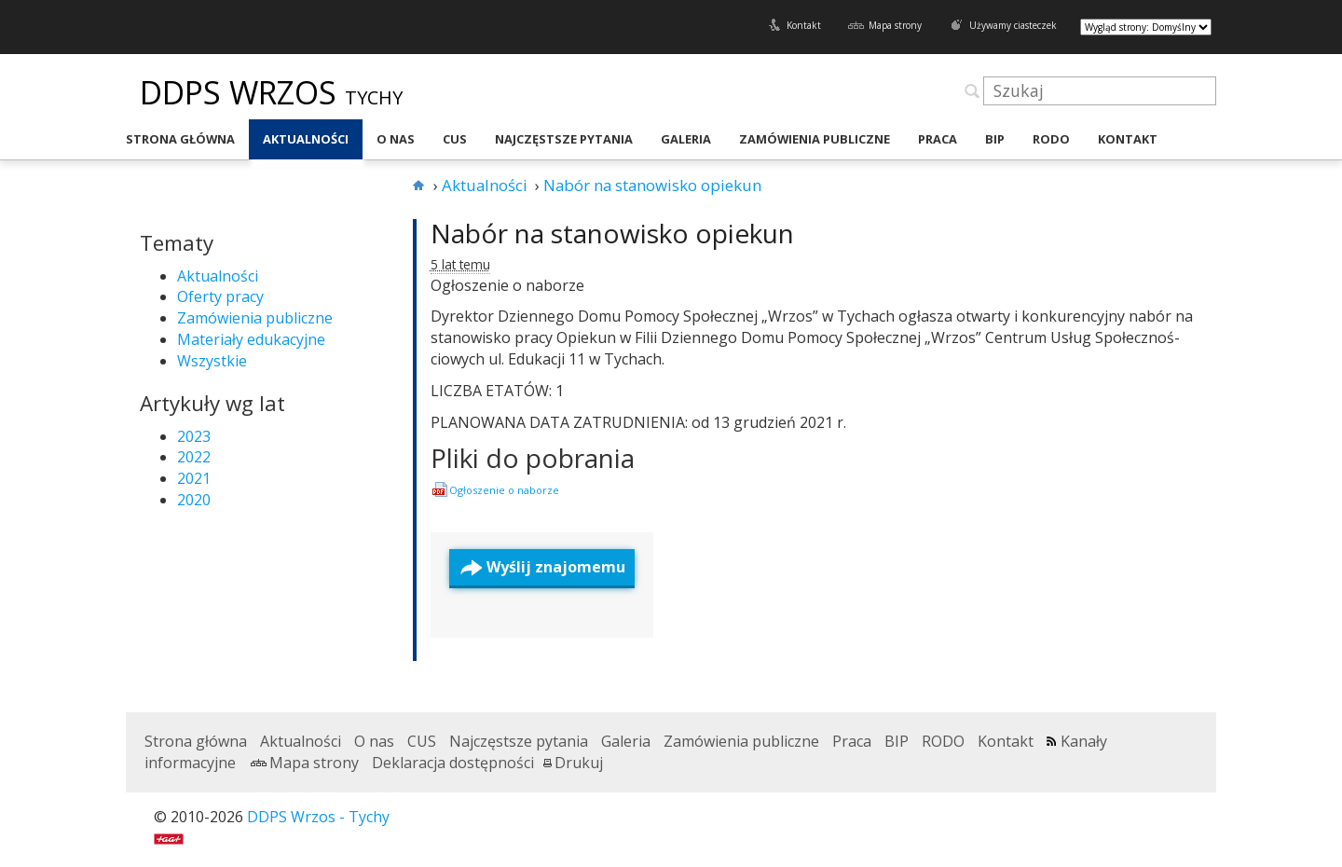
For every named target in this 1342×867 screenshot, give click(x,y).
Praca (937, 139)
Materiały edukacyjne (251, 339)
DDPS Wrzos (242, 92)
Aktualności (306, 139)
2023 (194, 436)
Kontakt (804, 25)
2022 (194, 457)
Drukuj (579, 762)
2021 (194, 478)
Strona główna (180, 139)
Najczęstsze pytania (564, 139)
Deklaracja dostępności (453, 762)
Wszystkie (212, 361)
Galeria (686, 139)
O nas (396, 139)
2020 (194, 499)
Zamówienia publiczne (814, 139)
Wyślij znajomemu (555, 567)
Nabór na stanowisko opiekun (612, 233)
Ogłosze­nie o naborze (504, 490)
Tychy (374, 97)
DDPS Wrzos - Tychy (318, 816)
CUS (455, 139)
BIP (995, 139)
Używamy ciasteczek (1013, 25)
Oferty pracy (220, 296)
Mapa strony (895, 25)
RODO (1051, 139)
